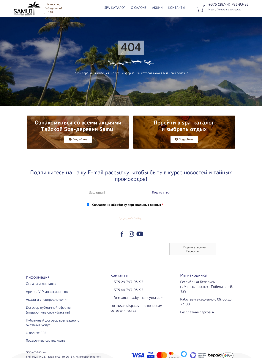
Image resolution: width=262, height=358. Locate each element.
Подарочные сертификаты (46, 340)
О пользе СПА (36, 333)
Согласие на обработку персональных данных (126, 205)
